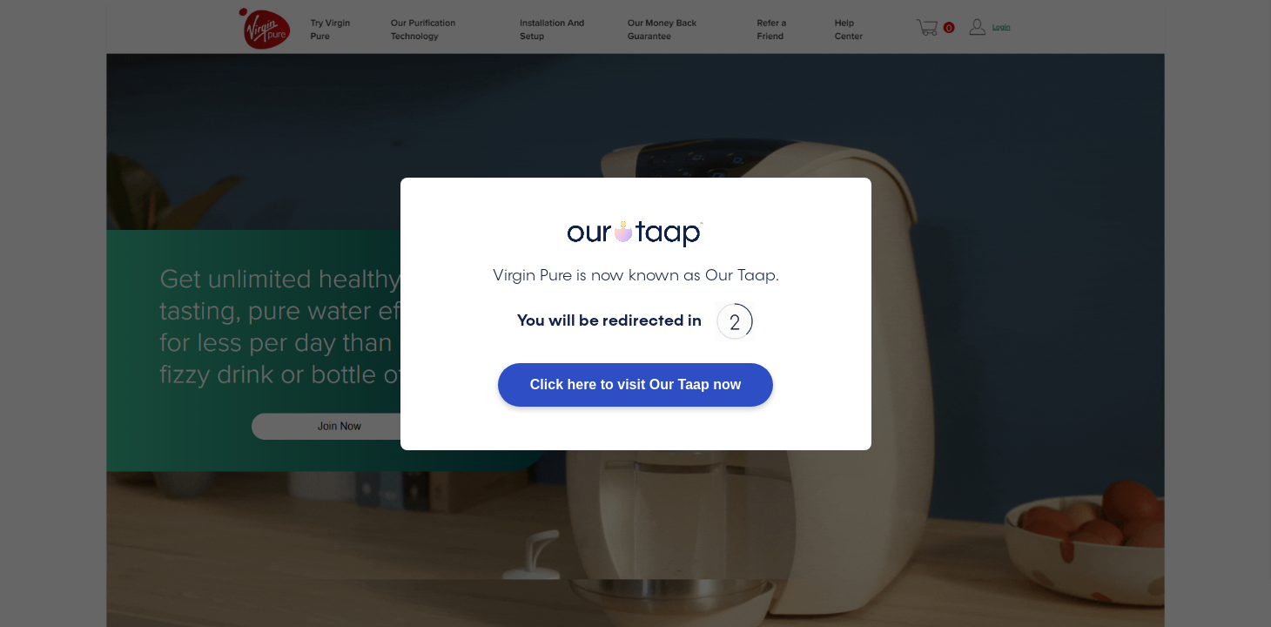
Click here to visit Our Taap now (635, 384)
